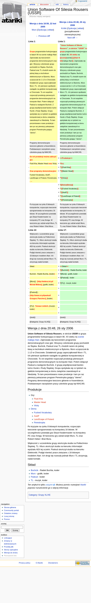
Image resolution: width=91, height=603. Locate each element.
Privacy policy (24, 563)
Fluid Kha (38, 399)
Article (32, 4)
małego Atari (33, 340)
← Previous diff (43, 36)
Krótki (63, 28)
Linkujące (8, 538)
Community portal (11, 510)
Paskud (34, 477)
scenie (81, 337)
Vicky (36, 405)
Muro (34, 30)
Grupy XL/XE (44, 495)
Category (33, 495)
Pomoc (7, 519)
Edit (57, 4)
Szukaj (3, 524)
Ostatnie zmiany (10, 513)
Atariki (83, 485)
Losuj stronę (9, 516)
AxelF (36, 416)
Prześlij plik (8, 547)
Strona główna (10, 507)
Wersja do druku (11, 553)
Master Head (40, 402)
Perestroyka (39, 422)
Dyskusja (42, 30)
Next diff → (72, 38)
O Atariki (39, 563)
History (66, 4)
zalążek (49, 485)
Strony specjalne (11, 550)
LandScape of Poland (44, 419)
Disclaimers (53, 563)
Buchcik (34, 470)
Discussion (44, 4)
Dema (33, 409)
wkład (50, 30)
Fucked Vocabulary (43, 412)
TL (32, 480)
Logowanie (82, 1)
